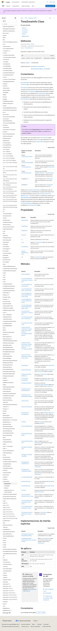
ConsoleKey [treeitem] (5, 61)
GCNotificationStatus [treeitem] (8, 222)
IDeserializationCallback (37, 69)
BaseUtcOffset (24, 220)
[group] (38, 58)
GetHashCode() (24, 400)
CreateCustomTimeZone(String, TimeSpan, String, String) (26, 356)
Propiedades (25, 32)
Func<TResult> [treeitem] (6, 149)
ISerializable (47, 69)
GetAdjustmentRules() (26, 383)
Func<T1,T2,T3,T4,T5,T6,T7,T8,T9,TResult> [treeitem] (10, 175)
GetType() (23, 421)
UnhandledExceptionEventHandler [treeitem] (10, 554)
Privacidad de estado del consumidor (10, 626)
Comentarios (25, 30)
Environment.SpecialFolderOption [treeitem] (7, 119)
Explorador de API (32, 18)
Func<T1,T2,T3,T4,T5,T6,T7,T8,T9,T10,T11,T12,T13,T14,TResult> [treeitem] (10, 196)
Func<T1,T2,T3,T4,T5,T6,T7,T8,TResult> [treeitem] (10, 171)
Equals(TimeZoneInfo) (26, 370)
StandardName (24, 246)
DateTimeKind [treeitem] (6, 88)
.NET (26, 18)
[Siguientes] (44, 2)
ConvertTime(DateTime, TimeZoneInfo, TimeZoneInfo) (27, 280)
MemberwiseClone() (25, 481)
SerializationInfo (46, 538)
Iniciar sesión (52, 2)
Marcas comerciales (35, 626)
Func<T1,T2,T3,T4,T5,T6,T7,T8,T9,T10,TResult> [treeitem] (10, 180)
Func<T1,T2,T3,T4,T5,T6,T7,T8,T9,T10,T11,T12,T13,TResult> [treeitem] (10, 192)
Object (27, 62)
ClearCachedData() (25, 274)
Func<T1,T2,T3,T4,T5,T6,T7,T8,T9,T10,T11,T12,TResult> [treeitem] (10, 188)
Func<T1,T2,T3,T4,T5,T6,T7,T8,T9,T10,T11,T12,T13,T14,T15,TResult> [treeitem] (10, 201)
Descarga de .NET (50, 6)
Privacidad (45, 624)
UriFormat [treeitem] (5, 566)
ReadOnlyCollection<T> (40, 173)
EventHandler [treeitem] (6, 127)
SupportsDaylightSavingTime (24, 252)
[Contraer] (15, 18)
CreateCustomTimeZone (26, 156)
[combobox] (9, 21)
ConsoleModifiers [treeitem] (7, 66)
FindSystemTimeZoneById (27, 162)
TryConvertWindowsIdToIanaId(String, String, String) (27, 502)
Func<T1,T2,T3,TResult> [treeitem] (8, 156)
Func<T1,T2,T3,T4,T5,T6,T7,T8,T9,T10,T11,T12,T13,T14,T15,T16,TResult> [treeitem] (10, 207)
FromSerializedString (26, 167)
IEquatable (33, 66)
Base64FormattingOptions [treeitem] (9, 31)
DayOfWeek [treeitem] (5, 92)
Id (21, 239)
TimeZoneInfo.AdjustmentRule (41, 384)
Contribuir (39, 624)
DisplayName (24, 230)
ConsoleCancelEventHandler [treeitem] (9, 57)
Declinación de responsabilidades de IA (10, 624)
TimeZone (23, 84)
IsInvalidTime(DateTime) (26, 477)
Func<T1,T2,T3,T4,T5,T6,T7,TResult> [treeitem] (10, 167)
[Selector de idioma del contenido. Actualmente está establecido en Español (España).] (7, 620)
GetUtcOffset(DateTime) (26, 426)
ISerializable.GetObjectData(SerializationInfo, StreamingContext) (28, 540)
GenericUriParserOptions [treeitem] (8, 227)
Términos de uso (25, 626)
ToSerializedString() (26, 197)
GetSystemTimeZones (26, 173)
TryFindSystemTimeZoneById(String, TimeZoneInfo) (27, 514)
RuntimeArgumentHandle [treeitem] (9, 428)
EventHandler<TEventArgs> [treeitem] (9, 129)
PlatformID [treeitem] (5, 402)
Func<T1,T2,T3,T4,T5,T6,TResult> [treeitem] (10, 163)
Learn (22, 18)
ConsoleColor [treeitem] (6, 59)
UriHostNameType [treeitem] (7, 571)
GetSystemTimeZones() (26, 406)
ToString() (23, 490)
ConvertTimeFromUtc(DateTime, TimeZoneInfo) (27, 312)
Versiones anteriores (25, 624)
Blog (33, 624)
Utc (27, 184)
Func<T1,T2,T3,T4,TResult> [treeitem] (9, 158)
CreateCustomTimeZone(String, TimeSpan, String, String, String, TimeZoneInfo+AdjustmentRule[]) (26, 346)
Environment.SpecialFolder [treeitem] (9, 116)
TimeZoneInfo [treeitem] (7, 483)
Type (40, 421)
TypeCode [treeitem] (5, 527)
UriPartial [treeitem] (5, 577)
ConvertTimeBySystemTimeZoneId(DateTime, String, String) (26, 295)
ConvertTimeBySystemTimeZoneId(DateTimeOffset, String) (26, 306)
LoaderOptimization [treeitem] (7, 319)
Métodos (24, 34)
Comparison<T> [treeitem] (6, 50)
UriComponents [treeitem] (6, 562)
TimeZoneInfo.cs (28, 48)
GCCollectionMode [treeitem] (7, 213)
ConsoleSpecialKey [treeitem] (7, 68)
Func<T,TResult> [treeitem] (7, 151)
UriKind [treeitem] (4, 573)
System (32, 44)
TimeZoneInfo (40, 66)
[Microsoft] (3, 2)
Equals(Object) (24, 365)
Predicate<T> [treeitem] (6, 406)
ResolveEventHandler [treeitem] (7, 426)
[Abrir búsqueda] (47, 2)
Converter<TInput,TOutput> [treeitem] (9, 79)
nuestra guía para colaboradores (29, 590)
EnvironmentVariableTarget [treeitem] (9, 123)
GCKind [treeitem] (4, 218)
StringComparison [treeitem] (7, 459)
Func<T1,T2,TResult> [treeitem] (7, 153)
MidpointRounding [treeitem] (7, 345)
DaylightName (24, 226)
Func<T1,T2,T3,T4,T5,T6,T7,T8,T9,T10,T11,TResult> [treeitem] (10, 184)
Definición (24, 28)
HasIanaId (23, 235)
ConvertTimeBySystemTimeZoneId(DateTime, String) (26, 300)
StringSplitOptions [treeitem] (7, 464)
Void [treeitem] (4, 606)
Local (27, 178)
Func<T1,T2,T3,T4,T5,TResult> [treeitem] (9, 160)
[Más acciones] (54, 18)
